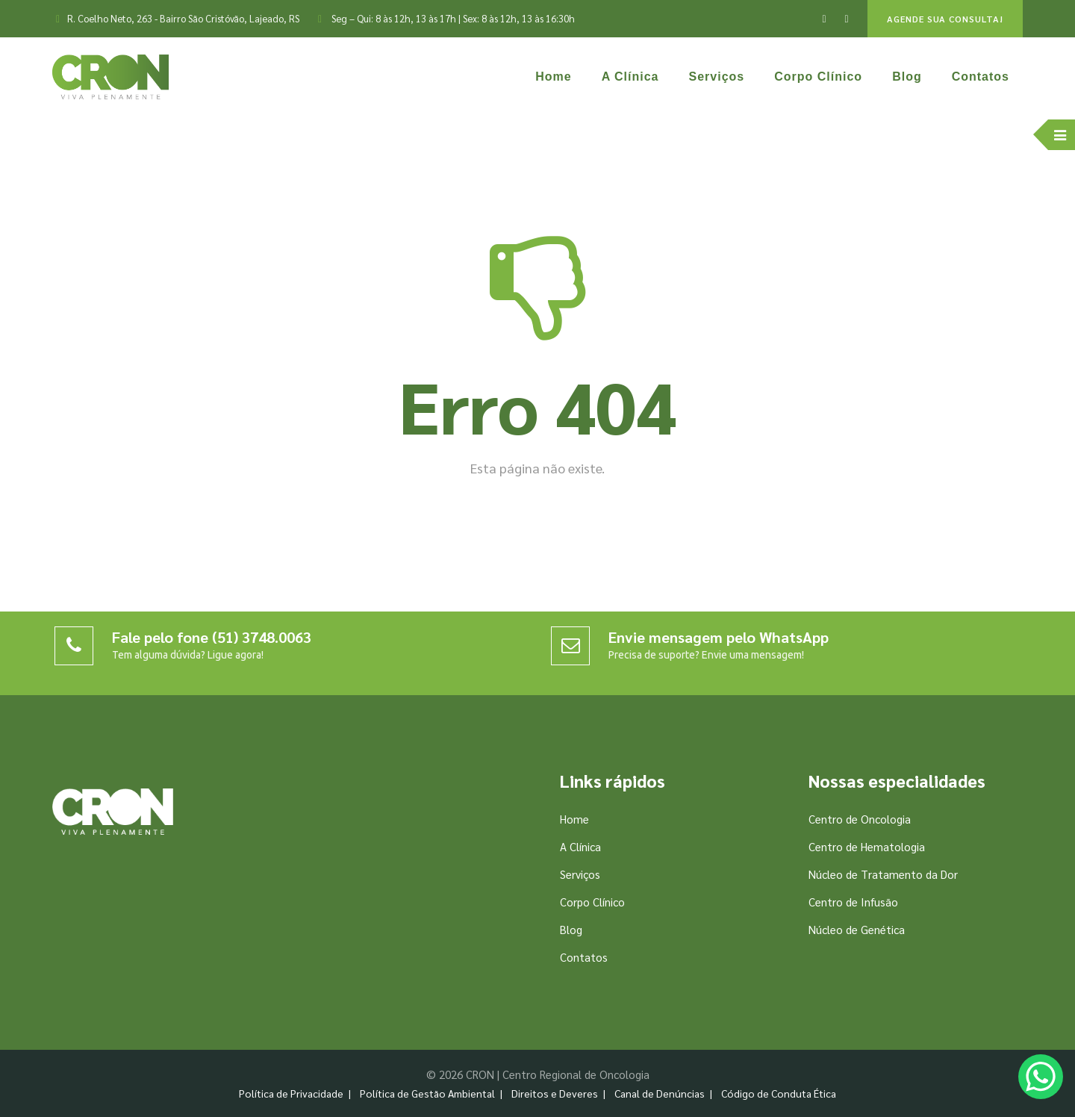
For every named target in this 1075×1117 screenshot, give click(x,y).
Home (553, 76)
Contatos (980, 76)
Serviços (717, 76)
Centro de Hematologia (866, 846)
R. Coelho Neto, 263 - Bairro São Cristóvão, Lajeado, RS (183, 18)
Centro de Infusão (853, 901)
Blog (907, 76)
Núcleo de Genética (856, 929)
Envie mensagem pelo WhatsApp (718, 637)
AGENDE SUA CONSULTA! (945, 19)
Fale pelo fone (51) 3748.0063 (211, 637)
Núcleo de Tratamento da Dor (883, 874)
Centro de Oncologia (859, 819)
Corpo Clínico (818, 76)
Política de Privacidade (291, 1093)
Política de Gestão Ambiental (427, 1093)
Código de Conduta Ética (778, 1093)
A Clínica (630, 76)
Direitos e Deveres (554, 1093)
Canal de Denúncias (659, 1093)
